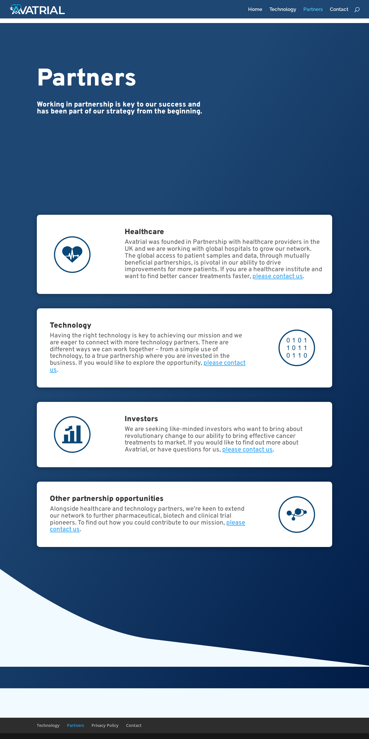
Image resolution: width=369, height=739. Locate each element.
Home (255, 9)
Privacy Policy (105, 725)
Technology (282, 9)
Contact (339, 9)
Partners (313, 9)
